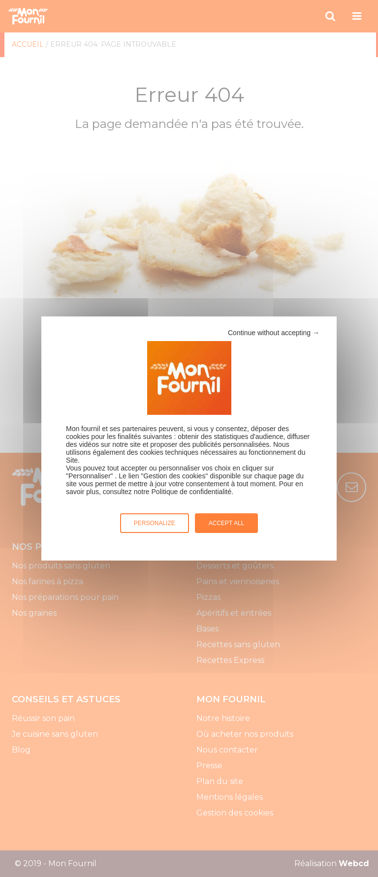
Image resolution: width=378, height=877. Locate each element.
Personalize (154, 523)
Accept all (226, 523)
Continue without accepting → (273, 333)
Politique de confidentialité (192, 492)
